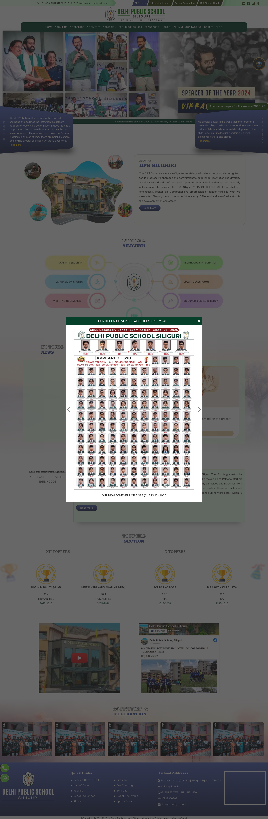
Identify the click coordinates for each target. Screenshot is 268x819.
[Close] (199, 321)
